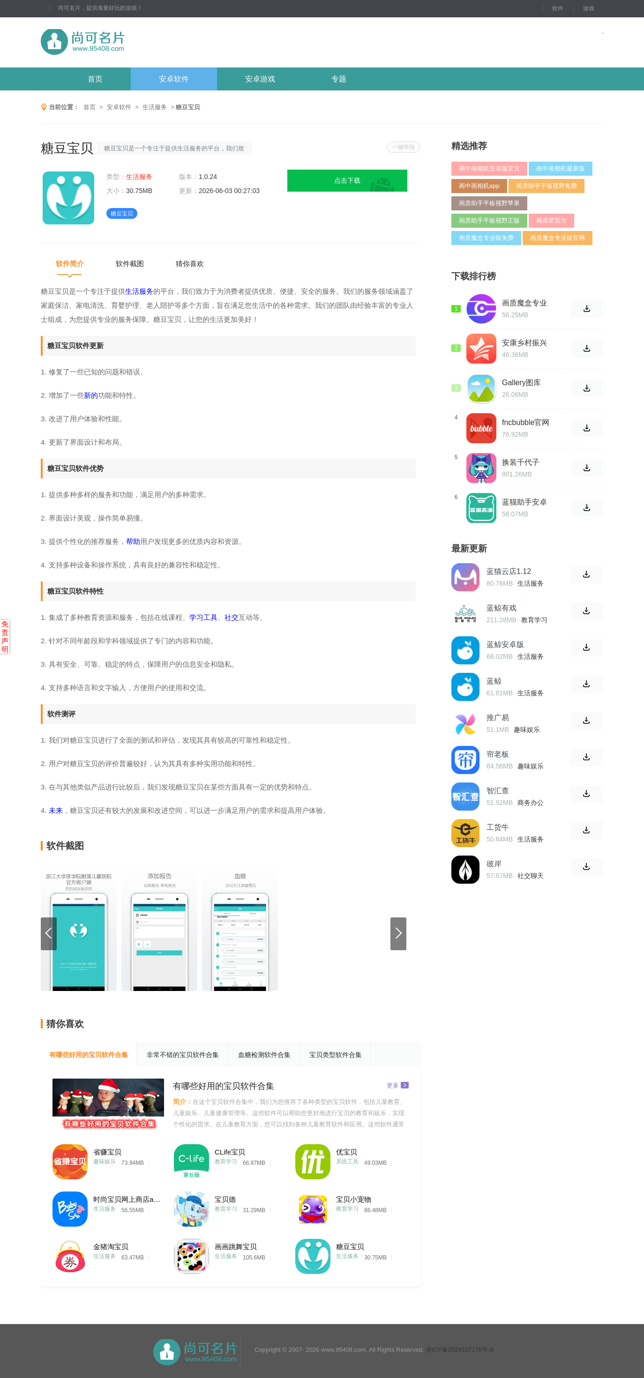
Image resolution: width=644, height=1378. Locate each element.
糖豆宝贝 (350, 1247)
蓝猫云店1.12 (509, 571)
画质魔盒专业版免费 (486, 237)
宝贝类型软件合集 (335, 1054)
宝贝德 (225, 1199)
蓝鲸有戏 (502, 608)
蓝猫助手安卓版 (524, 502)
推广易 (498, 718)
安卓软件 (174, 79)
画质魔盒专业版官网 (557, 237)
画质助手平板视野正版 (489, 220)
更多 (398, 1085)
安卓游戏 (260, 79)
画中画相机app (479, 185)
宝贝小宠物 (353, 1199)
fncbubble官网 (525, 422)
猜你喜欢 (190, 264)
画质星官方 (551, 220)
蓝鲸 (494, 681)
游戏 (588, 8)
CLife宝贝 (230, 1152)
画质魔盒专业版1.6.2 (524, 303)
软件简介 (70, 264)
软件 (557, 8)
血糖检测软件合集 (264, 1054)
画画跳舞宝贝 (236, 1247)
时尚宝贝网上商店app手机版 (128, 1199)
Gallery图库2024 (521, 383)
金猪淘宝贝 (110, 1247)
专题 (338, 79)
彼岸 (494, 864)
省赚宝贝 (107, 1152)
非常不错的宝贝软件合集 (183, 1054)
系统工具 (347, 1161)
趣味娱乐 (104, 1161)
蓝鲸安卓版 (505, 644)
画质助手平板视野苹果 (489, 203)
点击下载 (347, 180)
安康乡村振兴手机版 (524, 343)
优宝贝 (346, 1152)
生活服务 (154, 107)
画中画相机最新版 (560, 168)
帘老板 (498, 754)
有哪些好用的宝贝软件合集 (88, 1054)
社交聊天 (530, 875)
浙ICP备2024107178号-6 (460, 1349)
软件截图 (130, 264)
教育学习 (226, 1161)
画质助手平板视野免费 (546, 185)
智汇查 (498, 791)
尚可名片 (134, 42)
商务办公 (530, 802)
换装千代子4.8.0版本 (520, 462)
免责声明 (4, 636)
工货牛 (498, 827)
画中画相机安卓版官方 (489, 168)
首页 (95, 79)
